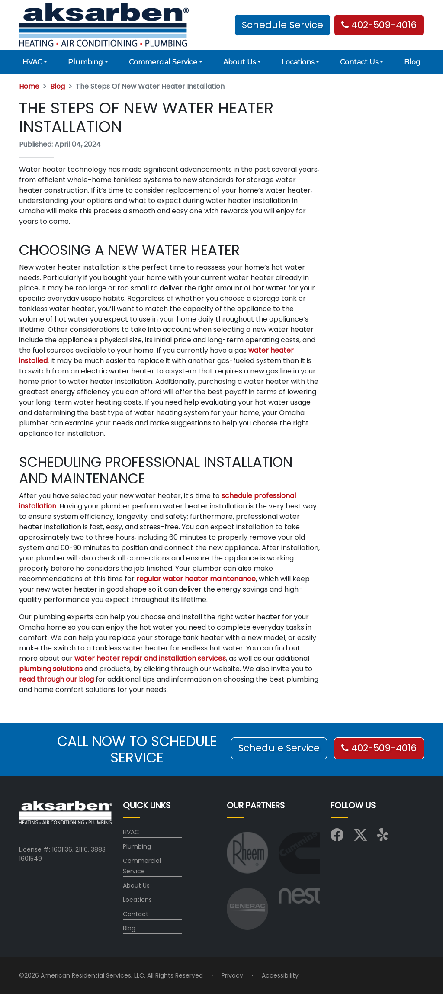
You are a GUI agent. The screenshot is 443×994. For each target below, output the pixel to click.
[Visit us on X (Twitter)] (360, 837)
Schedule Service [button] (282, 25)
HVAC (131, 832)
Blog (412, 62)
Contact (135, 914)
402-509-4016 (379, 25)
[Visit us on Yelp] (383, 837)
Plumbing (137, 846)
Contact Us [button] (359, 62)
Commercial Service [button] (163, 62)
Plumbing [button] (85, 62)
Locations (137, 899)
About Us (136, 885)
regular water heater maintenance (196, 579)
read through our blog (56, 679)
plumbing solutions (51, 669)
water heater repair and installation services (150, 658)
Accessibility (280, 975)
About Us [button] (239, 62)
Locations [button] (298, 62)
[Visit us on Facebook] (337, 837)
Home (29, 86)
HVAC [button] (32, 62)
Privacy (232, 975)
